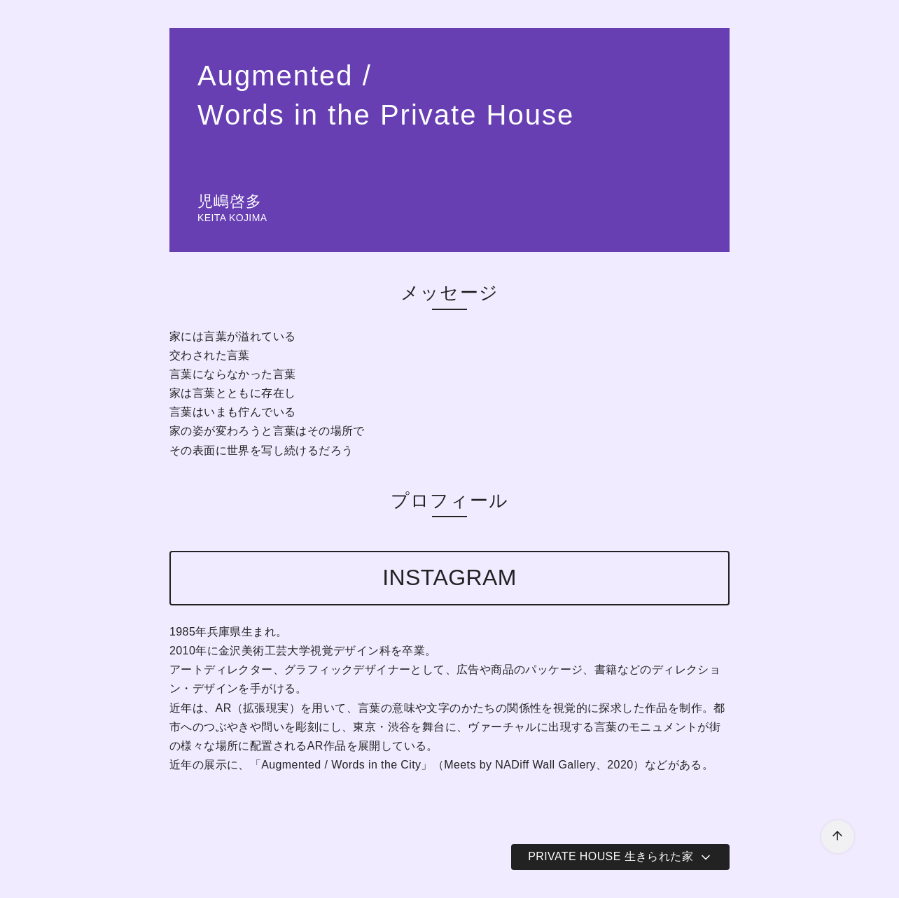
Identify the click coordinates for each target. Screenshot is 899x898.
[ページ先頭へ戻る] (837, 836)
